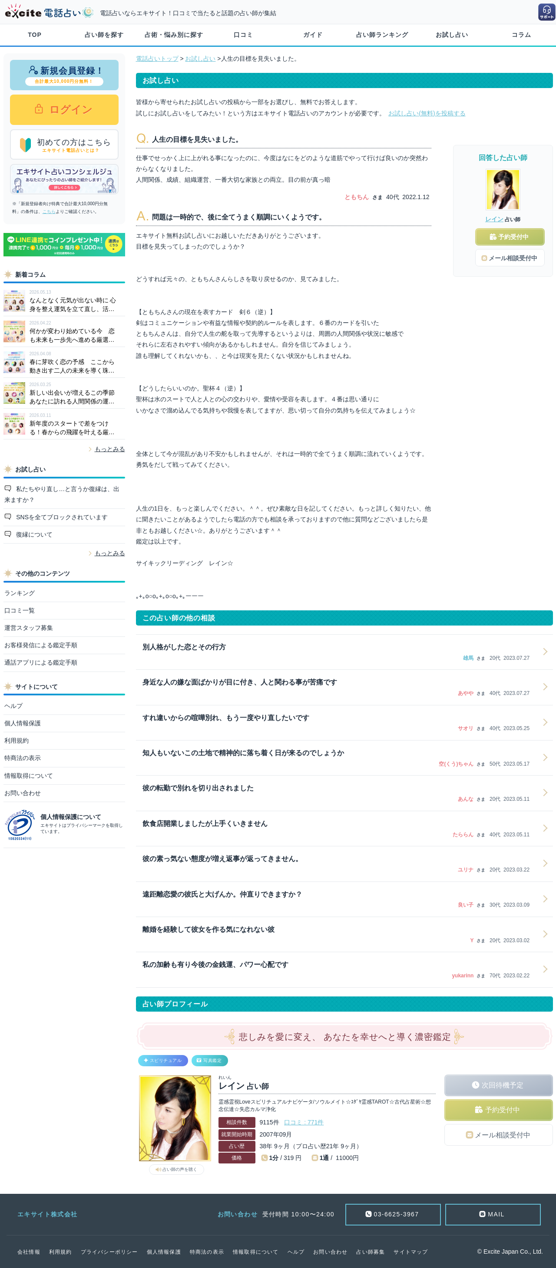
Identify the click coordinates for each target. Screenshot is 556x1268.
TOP (35, 34)
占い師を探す (104, 34)
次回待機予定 (502, 1085)
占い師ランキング (382, 34)
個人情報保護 (22, 723)
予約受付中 (502, 1110)
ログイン (69, 109)
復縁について (33, 534)
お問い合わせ (22, 793)
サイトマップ (411, 1252)
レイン (494, 219)
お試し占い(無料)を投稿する (426, 113)
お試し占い (452, 34)
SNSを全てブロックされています (61, 517)
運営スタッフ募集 (28, 627)
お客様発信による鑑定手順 (40, 645)
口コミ (243, 34)
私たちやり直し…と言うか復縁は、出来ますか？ (62, 494)
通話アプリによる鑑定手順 (40, 662)
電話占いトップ (157, 58)
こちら (49, 211)
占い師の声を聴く (179, 1169)
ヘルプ (13, 705)
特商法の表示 (22, 757)
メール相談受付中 (502, 1135)
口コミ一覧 (19, 610)
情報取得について (28, 775)
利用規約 (16, 740)
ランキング (19, 593)
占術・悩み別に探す (174, 34)
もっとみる (110, 449)
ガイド (313, 34)
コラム (521, 34)
